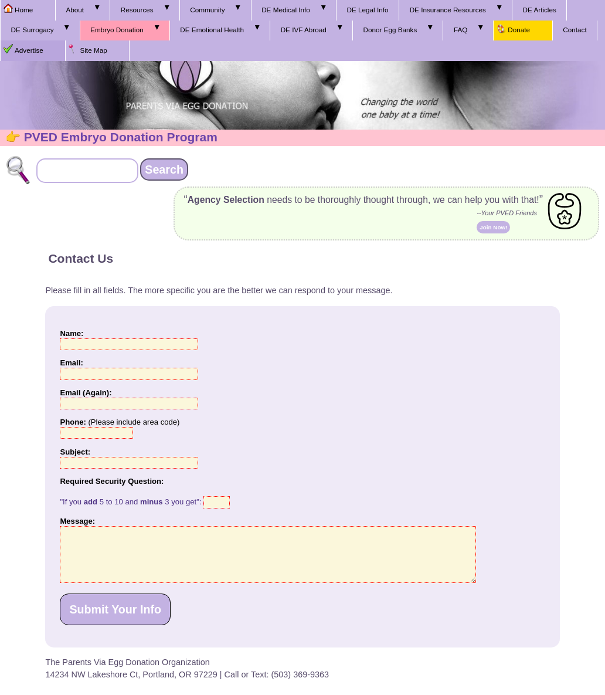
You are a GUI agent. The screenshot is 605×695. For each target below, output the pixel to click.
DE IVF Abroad (304, 29)
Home (24, 9)
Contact (574, 29)
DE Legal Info (367, 9)
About (75, 9)
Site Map (93, 50)
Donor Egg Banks (390, 29)
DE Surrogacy (32, 29)
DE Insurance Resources (448, 9)
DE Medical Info (285, 9)
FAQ (460, 29)
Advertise (29, 50)
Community (207, 9)
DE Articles (539, 9)
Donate (519, 29)
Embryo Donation (117, 29)
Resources (137, 9)
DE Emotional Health (212, 29)
